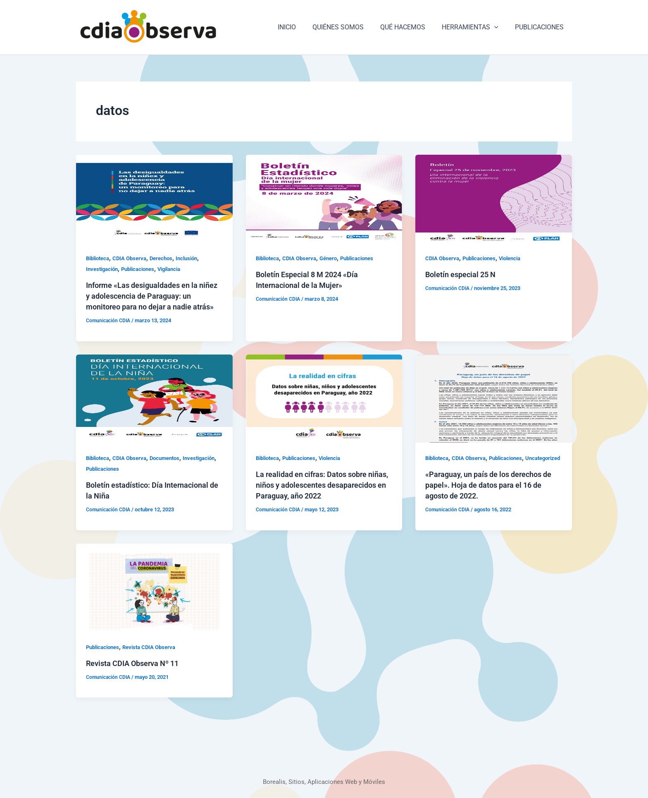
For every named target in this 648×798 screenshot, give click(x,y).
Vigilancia (178, 269)
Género (335, 258)
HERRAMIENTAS (475, 27)
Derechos (167, 258)
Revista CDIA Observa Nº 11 (138, 685)
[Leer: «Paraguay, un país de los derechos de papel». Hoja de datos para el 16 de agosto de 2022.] (493, 409)
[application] (499, 27)
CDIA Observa (134, 258)
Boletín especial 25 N (464, 274)
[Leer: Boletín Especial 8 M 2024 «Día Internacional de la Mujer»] (324, 198)
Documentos (171, 468)
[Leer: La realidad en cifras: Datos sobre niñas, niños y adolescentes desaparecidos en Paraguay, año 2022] (324, 409)
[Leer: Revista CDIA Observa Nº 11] (154, 608)
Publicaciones (143, 269)
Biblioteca (99, 258)
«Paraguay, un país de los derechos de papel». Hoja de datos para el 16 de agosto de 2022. (490, 506)
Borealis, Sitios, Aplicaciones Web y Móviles (324, 782)
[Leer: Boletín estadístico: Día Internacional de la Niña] (154, 409)
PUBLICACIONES (541, 27)
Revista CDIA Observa (154, 668)
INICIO (302, 27)
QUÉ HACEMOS (411, 27)
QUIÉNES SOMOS (349, 27)
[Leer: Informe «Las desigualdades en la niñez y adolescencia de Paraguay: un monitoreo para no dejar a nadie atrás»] (154, 198)
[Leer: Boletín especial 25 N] (493, 198)
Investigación (104, 269)
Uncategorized (444, 479)
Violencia (517, 258)
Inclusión (195, 258)
